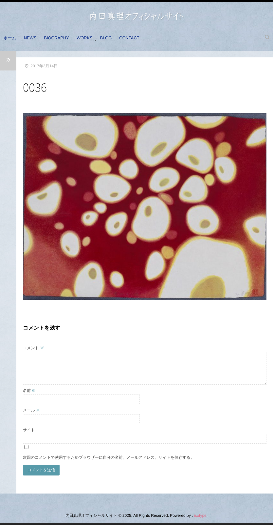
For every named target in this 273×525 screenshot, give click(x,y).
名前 (29, 390)
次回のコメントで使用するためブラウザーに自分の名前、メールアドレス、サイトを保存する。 (108, 457)
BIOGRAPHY (61, 40)
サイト (29, 430)
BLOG (114, 40)
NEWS (33, 40)
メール (31, 410)
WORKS (90, 40)
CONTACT (139, 40)
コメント (33, 348)
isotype (200, 515)
